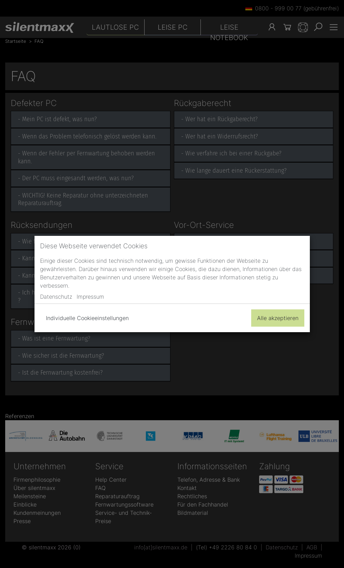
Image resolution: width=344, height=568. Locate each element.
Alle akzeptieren (277, 318)
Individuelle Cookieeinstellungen (87, 318)
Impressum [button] (90, 296)
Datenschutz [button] (56, 296)
